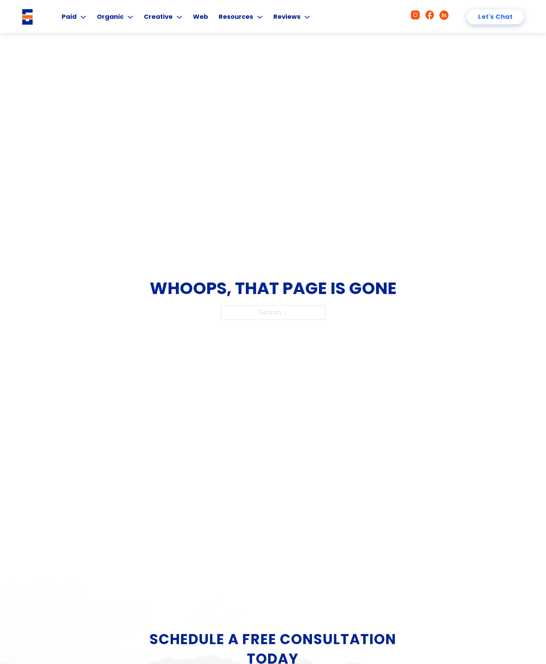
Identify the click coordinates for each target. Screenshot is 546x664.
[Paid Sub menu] (83, 17)
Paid (69, 16)
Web (200, 16)
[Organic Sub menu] (130, 17)
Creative (158, 16)
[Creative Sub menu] (179, 17)
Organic (110, 16)
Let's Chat (495, 16)
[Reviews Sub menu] (307, 17)
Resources (236, 16)
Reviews (287, 16)
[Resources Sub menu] (260, 17)
